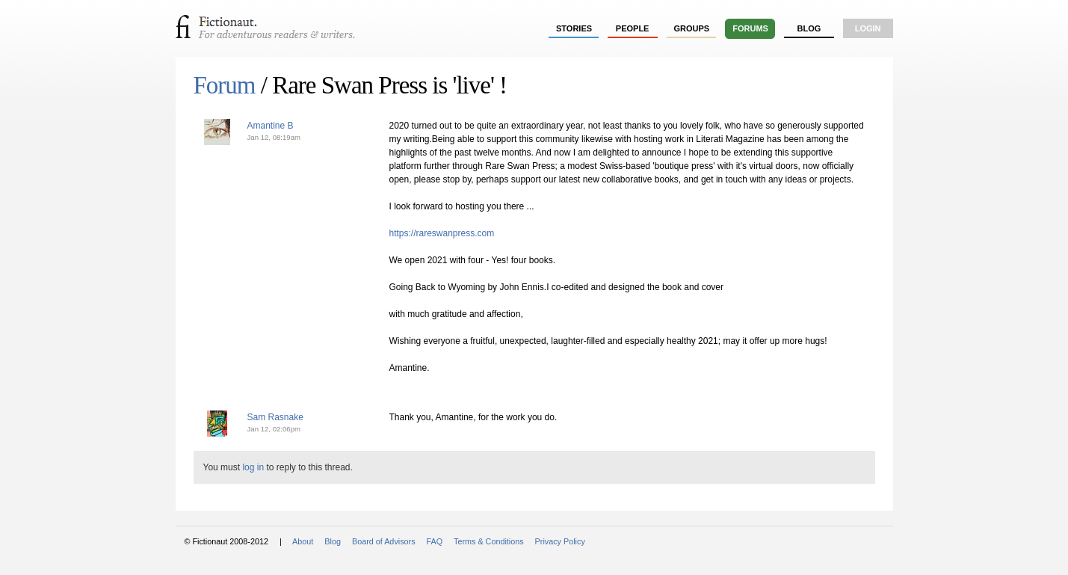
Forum (225, 85)
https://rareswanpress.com (442, 233)
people (632, 28)
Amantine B (270, 125)
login (868, 28)
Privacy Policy (560, 541)
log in (253, 467)
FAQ (435, 541)
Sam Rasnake (275, 417)
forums (750, 28)
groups (692, 28)
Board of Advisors (384, 541)
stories (574, 28)
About (302, 541)
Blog (809, 28)
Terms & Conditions (489, 541)
